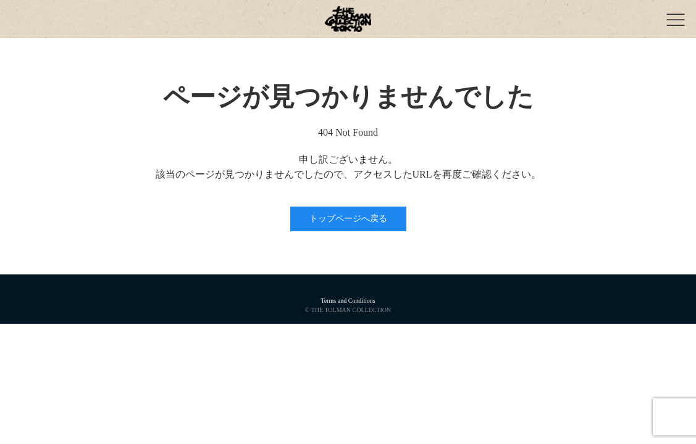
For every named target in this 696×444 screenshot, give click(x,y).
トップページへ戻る (348, 218)
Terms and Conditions (348, 300)
